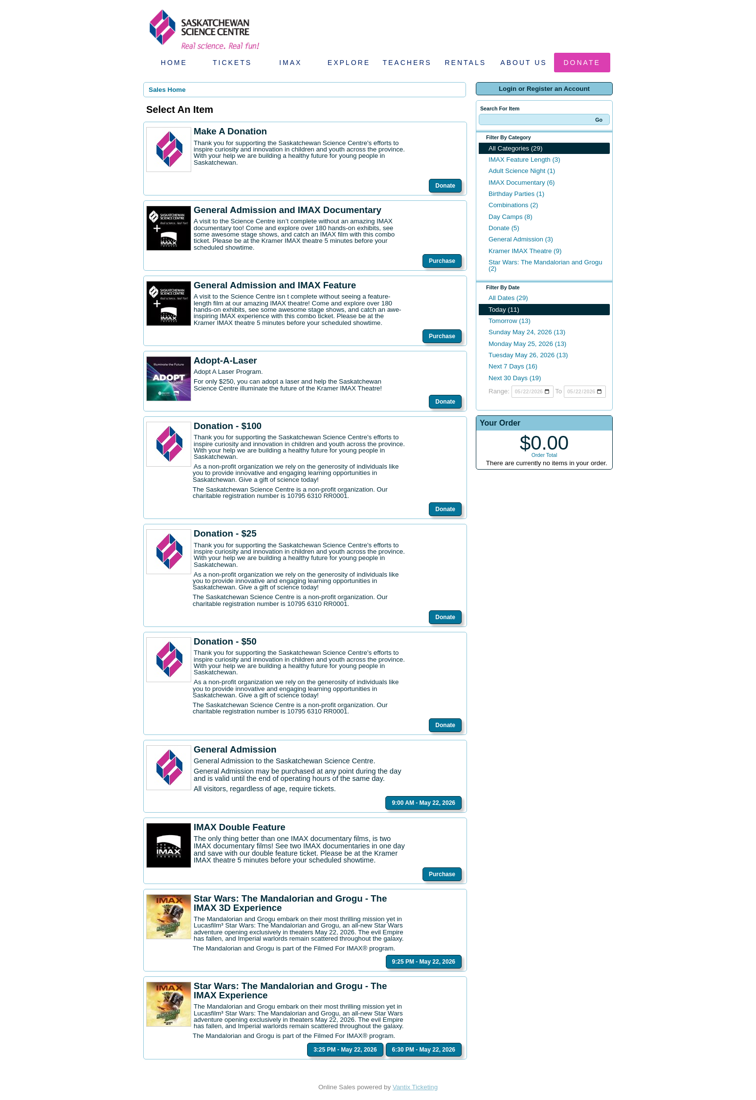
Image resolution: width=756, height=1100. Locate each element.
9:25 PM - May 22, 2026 (423, 961)
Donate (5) (504, 228)
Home (174, 62)
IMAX (290, 62)
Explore (349, 62)
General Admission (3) (521, 239)
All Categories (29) (515, 148)
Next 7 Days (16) (513, 366)
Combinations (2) (513, 205)
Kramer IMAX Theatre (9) (525, 251)
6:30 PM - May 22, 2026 (423, 1049)
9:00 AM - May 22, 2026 (423, 802)
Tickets (232, 62)
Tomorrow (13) (510, 320)
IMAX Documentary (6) (522, 182)
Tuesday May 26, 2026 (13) (528, 355)
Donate (582, 62)
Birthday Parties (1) (516, 193)
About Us (523, 62)
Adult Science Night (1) (522, 170)
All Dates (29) (508, 298)
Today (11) (504, 309)
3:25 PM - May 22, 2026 (345, 1049)
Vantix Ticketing (415, 1087)
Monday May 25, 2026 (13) (527, 343)
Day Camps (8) (511, 216)
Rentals (466, 62)
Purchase (442, 261)
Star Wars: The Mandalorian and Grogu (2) (545, 265)
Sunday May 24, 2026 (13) (527, 332)
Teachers (406, 62)
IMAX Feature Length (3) (524, 159)
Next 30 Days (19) (515, 378)
